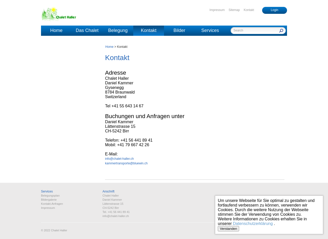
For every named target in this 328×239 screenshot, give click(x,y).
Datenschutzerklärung (253, 223)
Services (210, 30)
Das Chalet (87, 30)
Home (56, 30)
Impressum (217, 10)
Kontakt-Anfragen (52, 203)
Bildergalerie (49, 199)
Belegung (118, 30)
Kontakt (249, 10)
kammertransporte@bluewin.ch (126, 163)
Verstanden (228, 229)
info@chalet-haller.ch (119, 159)
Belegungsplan (50, 195)
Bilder (179, 30)
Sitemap (234, 10)
